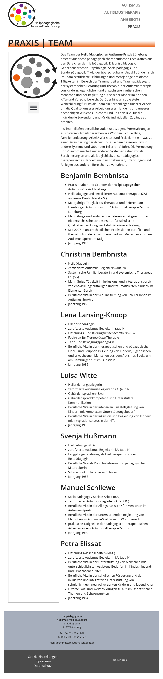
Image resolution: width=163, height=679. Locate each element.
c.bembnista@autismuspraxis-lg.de (74, 642)
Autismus (131, 5)
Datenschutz (43, 666)
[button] (33, 107)
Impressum (43, 661)
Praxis (134, 26)
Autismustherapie (122, 12)
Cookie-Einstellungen (43, 657)
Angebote (130, 19)
